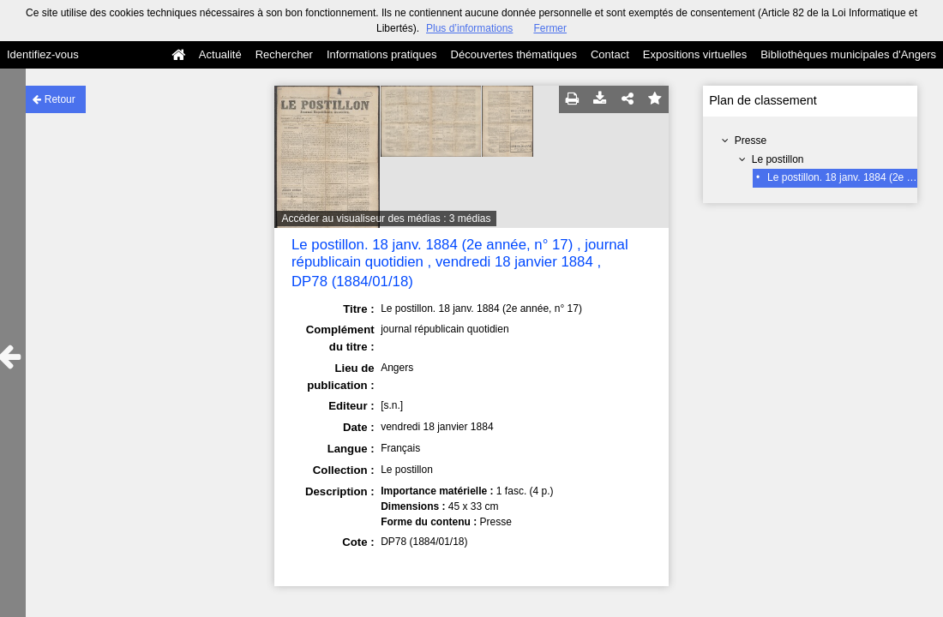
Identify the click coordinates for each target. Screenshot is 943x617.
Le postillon (778, 159)
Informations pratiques (382, 54)
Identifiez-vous (43, 54)
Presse (750, 141)
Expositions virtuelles (695, 54)
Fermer (550, 28)
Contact (610, 54)
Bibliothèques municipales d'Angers (848, 54)
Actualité (220, 54)
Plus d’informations (469, 28)
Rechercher (284, 54)
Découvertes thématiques (514, 54)
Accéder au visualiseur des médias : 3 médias (385, 219)
